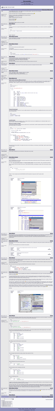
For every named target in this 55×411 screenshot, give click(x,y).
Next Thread (51, 399)
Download (23, 408)
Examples (30, 408)
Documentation (26, 408)
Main (6, 7)
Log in (32, 4)
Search (27, 3)
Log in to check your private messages (26, 4)
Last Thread (47, 399)
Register (29, 3)
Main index (19, 408)
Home (24, 3)
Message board (34, 408)
